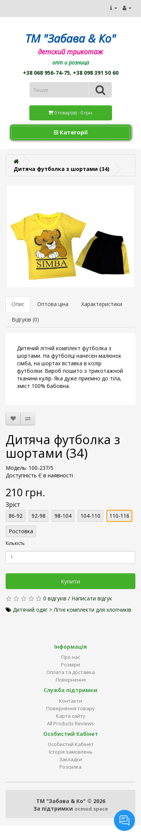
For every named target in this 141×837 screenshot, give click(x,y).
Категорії (71, 132)
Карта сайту (70, 715)
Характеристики (101, 304)
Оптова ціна (52, 304)
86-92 (16, 515)
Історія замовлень (70, 751)
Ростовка (21, 531)
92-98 (38, 515)
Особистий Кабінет (71, 744)
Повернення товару (70, 708)
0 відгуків (55, 598)
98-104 (63, 515)
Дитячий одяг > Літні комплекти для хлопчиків (72, 609)
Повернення (71, 679)
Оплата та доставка (70, 672)
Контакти (70, 700)
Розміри (70, 664)
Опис (18, 304)
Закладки (70, 759)
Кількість (15, 543)
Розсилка (70, 766)
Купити (70, 581)
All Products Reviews (70, 723)
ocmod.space (91, 808)
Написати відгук (91, 598)
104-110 (90, 515)
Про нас (70, 657)
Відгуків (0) (25, 319)
